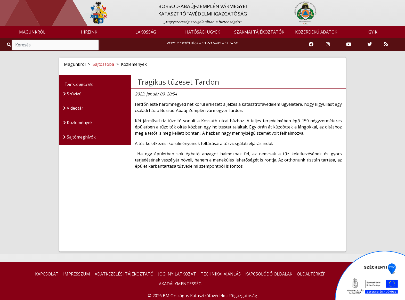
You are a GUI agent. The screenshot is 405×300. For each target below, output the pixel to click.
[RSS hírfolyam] (386, 44)
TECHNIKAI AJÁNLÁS (221, 274)
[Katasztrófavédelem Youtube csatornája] (349, 44)
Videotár (73, 108)
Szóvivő (72, 93)
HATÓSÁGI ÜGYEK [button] (202, 32)
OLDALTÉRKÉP (311, 274)
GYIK (372, 32)
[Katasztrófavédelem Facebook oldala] (311, 44)
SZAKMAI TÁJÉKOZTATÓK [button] (259, 32)
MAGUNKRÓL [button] (32, 32)
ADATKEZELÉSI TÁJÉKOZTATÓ (124, 274)
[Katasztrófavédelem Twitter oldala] (369, 44)
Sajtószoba (103, 64)
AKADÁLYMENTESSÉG (180, 284)
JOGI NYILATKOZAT (177, 274)
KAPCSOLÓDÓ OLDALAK (268, 274)
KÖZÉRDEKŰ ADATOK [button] (316, 32)
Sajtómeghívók (79, 137)
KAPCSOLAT (47, 274)
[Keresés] (55, 45)
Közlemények (78, 122)
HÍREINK (89, 32)
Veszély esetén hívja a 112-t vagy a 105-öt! (202, 42)
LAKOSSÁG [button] (145, 32)
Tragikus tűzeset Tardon (178, 82)
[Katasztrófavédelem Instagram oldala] (327, 44)
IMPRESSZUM (76, 274)
